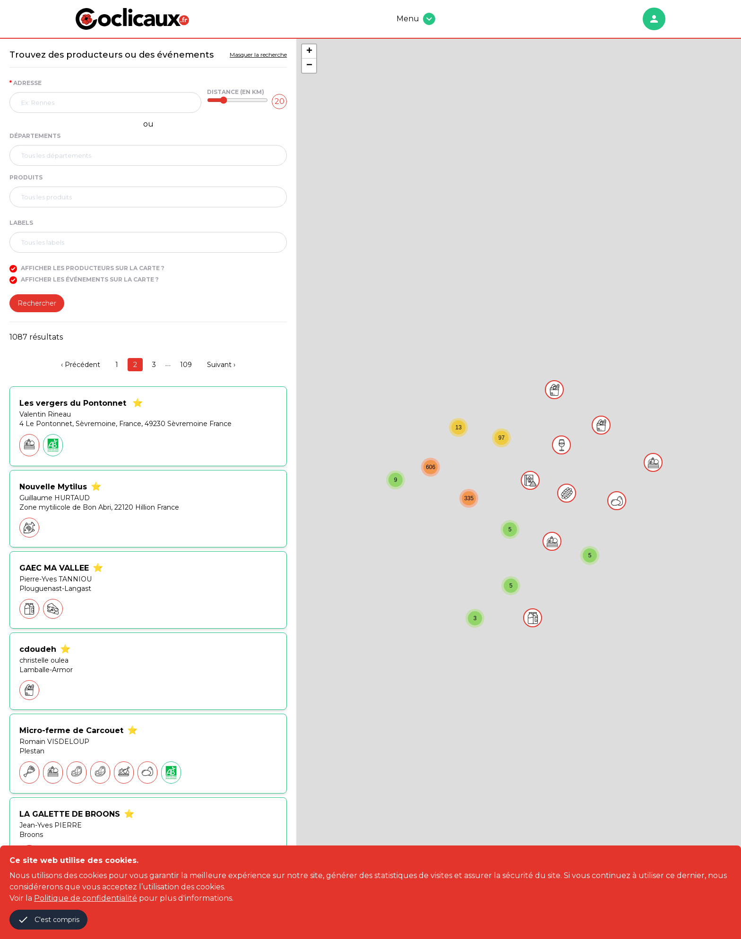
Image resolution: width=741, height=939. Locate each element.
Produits (26, 177)
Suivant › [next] (221, 364)
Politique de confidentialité (85, 898)
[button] (653, 462)
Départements (34, 135)
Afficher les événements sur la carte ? (84, 279)
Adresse (25, 82)
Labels (21, 222)
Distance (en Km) (235, 91)
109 (186, 364)
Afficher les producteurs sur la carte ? (86, 268)
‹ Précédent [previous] (80, 364)
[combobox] (105, 102)
